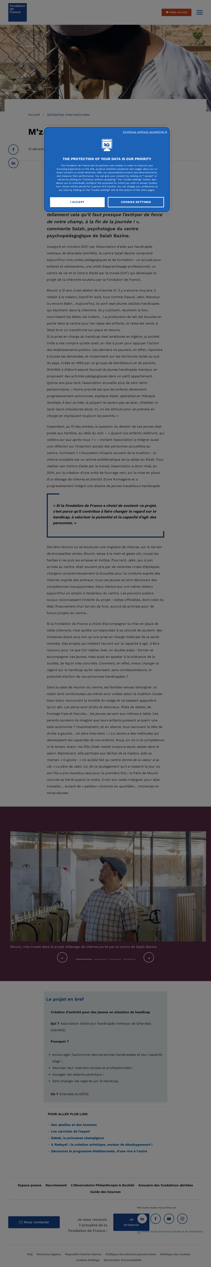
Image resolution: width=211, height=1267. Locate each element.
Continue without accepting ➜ (145, 131)
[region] (107, 169)
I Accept (77, 202)
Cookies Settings (136, 202)
